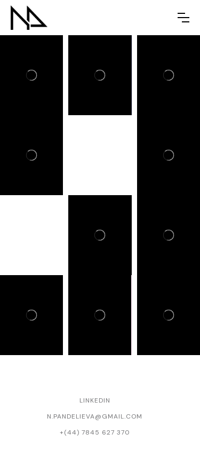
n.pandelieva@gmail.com (94, 416)
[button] (183, 17)
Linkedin (94, 400)
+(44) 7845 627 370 (95, 432)
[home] (29, 17)
